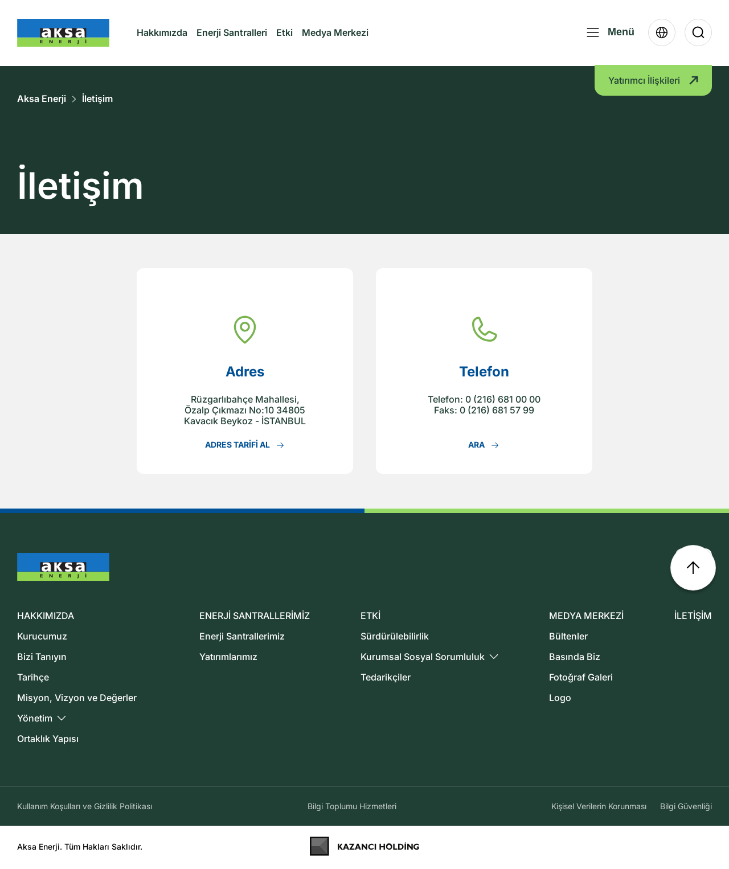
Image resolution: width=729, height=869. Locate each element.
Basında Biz (574, 656)
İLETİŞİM (693, 615)
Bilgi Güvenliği (686, 806)
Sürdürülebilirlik (395, 636)
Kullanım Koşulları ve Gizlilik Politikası (84, 806)
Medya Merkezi (335, 42)
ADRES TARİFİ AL (245, 444)
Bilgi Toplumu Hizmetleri (352, 806)
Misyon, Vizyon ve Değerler (77, 697)
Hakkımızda (162, 42)
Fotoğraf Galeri (581, 677)
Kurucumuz (42, 636)
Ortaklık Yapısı (48, 738)
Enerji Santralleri (231, 33)
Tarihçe (33, 677)
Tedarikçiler (386, 677)
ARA (483, 444)
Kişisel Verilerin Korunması (598, 806)
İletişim (97, 98)
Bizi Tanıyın (42, 656)
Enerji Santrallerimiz (242, 636)
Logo (560, 697)
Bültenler (568, 636)
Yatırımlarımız (228, 656)
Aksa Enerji (41, 98)
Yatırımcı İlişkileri (653, 81)
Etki (284, 33)
